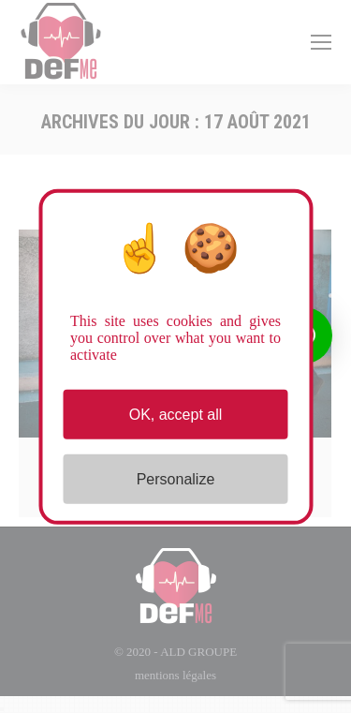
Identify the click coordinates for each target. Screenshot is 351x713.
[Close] (2, 709)
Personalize (176, 479)
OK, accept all (176, 414)
